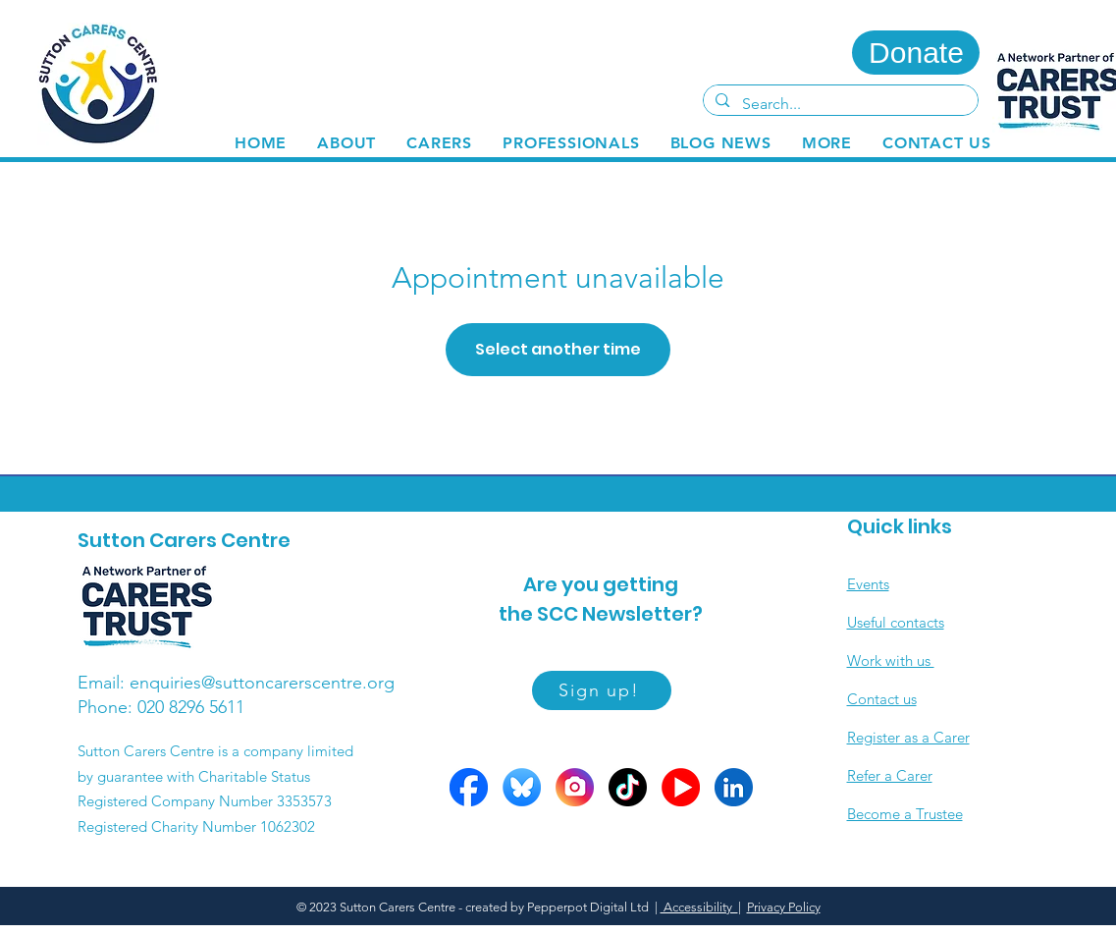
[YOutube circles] (681, 787)
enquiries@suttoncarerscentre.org (262, 682)
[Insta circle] (575, 787)
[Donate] (916, 52)
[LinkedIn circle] (734, 787)
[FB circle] (469, 787)
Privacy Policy (784, 907)
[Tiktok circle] (628, 787)
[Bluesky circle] (522, 787)
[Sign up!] (601, 690)
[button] (440, 143)
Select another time (558, 349)
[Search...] (839, 104)
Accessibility (699, 907)
